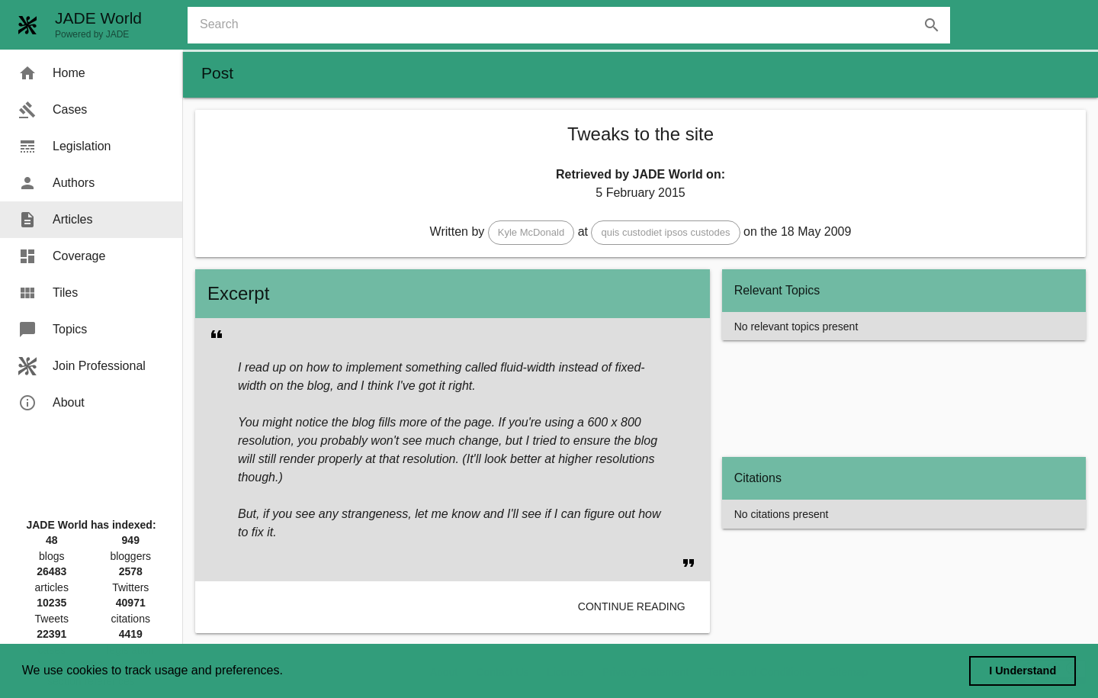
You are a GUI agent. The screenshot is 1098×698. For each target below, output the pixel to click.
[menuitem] (91, 73)
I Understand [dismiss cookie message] (1022, 670)
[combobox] (575, 25)
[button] (531, 232)
